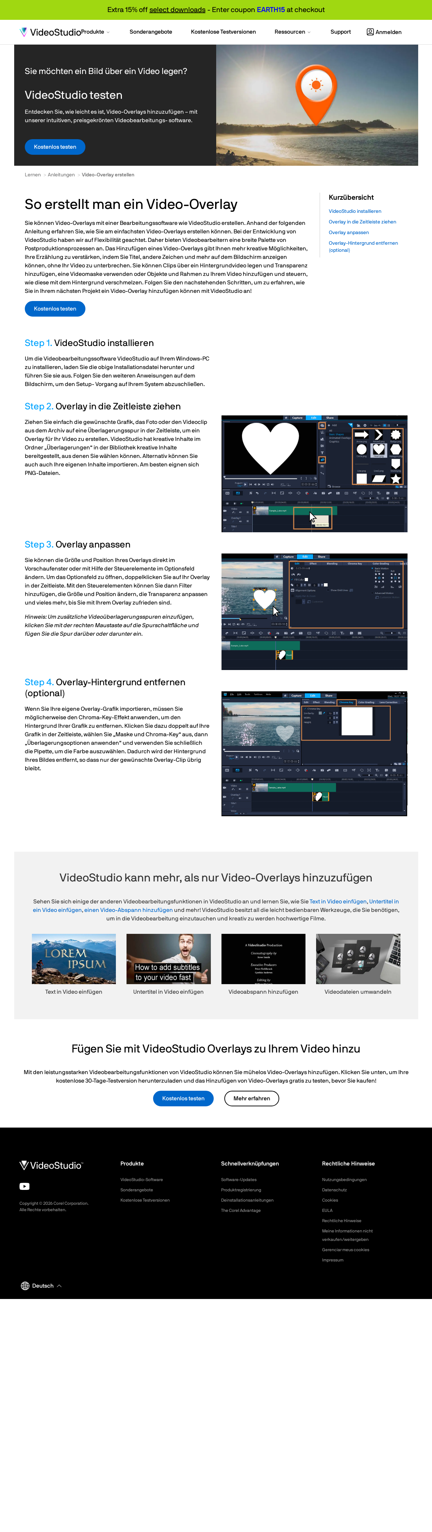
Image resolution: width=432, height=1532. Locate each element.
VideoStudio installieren (355, 211)
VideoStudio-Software (145, 1179)
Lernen (33, 174)
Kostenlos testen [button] (55, 147)
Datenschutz (336, 1189)
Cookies (331, 1200)
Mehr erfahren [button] (252, 1098)
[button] (96, 32)
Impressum (334, 1260)
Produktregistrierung (244, 1189)
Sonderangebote (139, 1189)
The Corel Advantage (244, 1210)
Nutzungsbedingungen (347, 1179)
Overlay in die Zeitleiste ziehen (362, 222)
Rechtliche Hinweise (344, 1220)
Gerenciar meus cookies (349, 1249)
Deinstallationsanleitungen (251, 1200)
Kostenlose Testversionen (149, 1200)
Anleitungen (61, 174)
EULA (328, 1210)
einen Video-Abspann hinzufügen (128, 910)
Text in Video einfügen (338, 901)
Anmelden (384, 32)
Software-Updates (241, 1179)
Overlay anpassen (349, 232)
